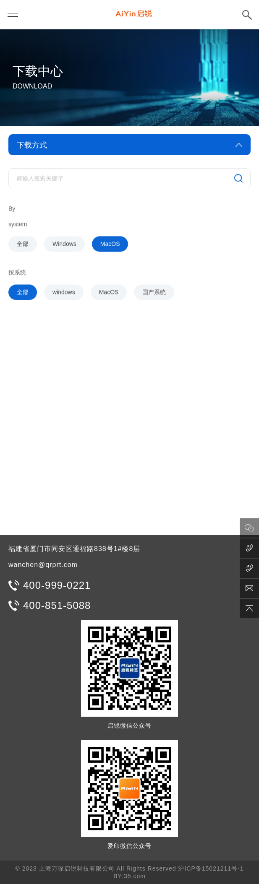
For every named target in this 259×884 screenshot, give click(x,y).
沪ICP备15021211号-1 (210, 868)
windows (63, 294)
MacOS (110, 246)
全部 (23, 246)
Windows (64, 246)
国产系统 (154, 294)
